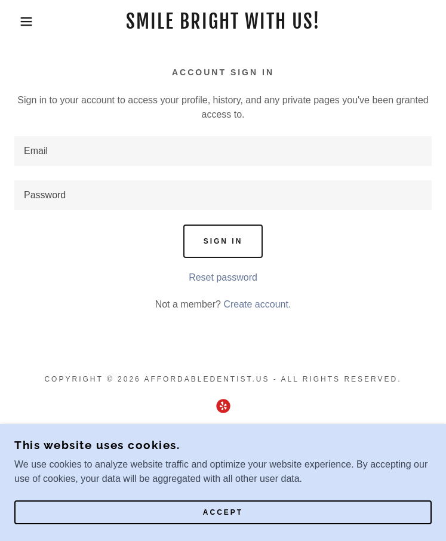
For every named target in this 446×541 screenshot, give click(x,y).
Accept (223, 512)
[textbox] (223, 151)
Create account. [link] (257, 304)
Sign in (223, 241)
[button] (28, 21)
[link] (222, 21)
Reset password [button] (223, 277)
